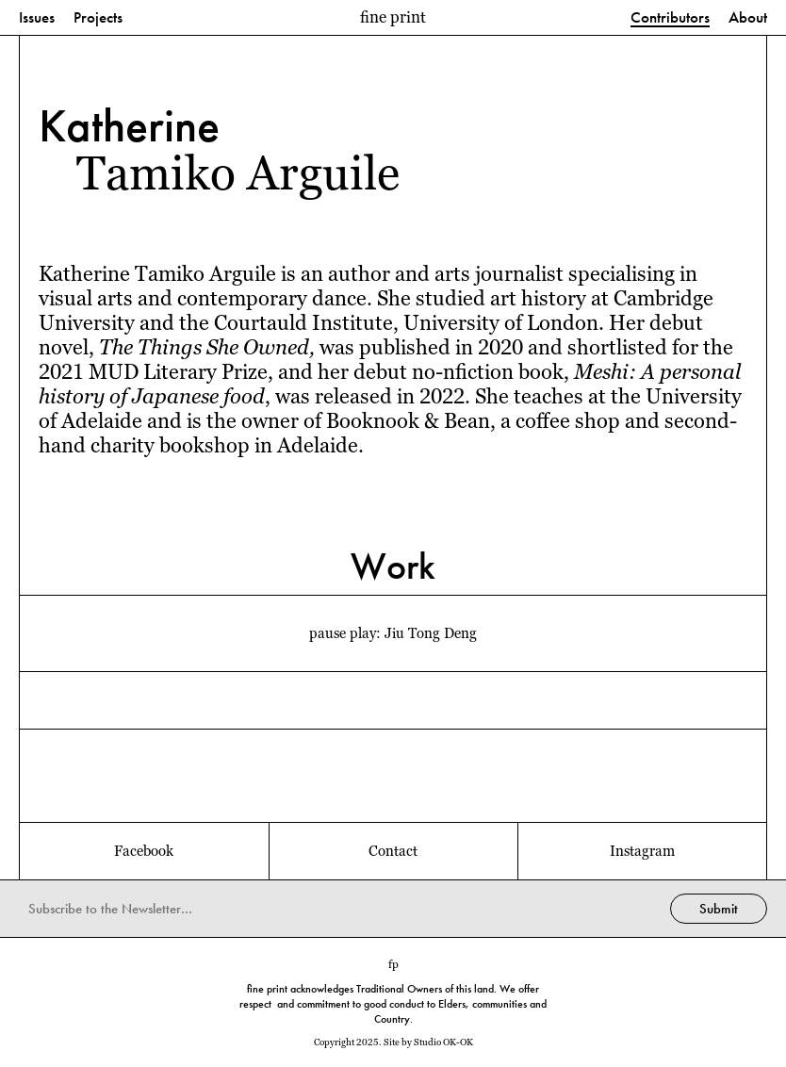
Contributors (670, 18)
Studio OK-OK (443, 1042)
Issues (37, 18)
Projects (98, 18)
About (748, 18)
